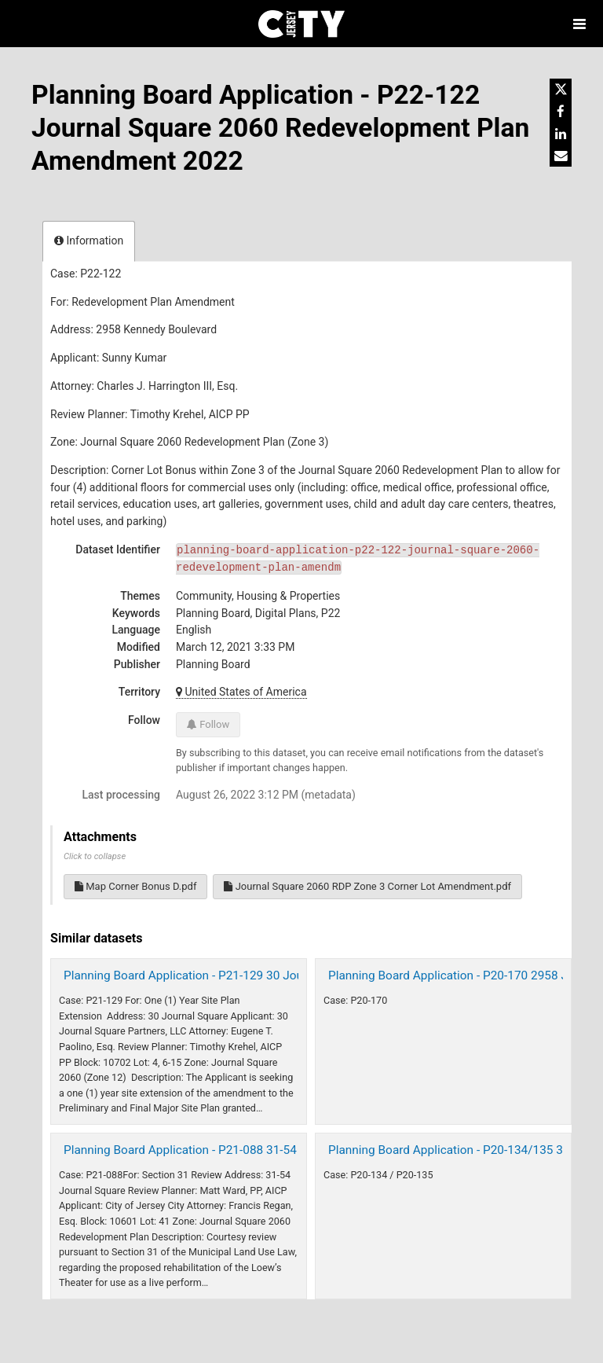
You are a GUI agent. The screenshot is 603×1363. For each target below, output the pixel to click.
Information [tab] (88, 240)
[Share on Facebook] (561, 112)
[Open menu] (579, 23)
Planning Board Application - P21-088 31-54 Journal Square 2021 (237, 1150)
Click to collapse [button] (95, 856)
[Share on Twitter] (561, 90)
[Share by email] (561, 156)
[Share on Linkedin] (561, 134)
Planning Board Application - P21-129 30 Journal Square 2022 (229, 975)
